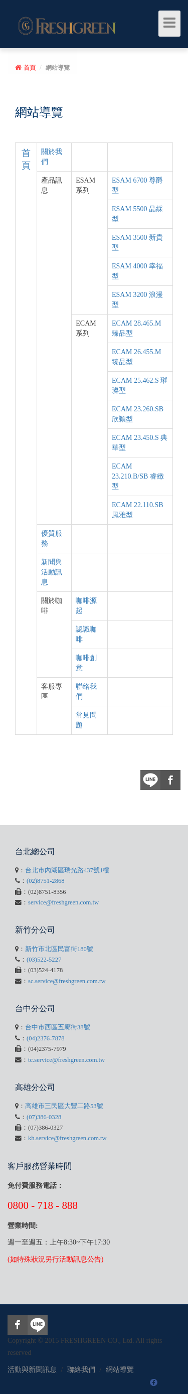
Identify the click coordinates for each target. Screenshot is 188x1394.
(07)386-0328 (44, 1117)
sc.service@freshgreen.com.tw (67, 981)
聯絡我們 (81, 1369)
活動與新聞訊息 (32, 1369)
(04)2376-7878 (46, 1038)
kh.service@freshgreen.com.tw (67, 1138)
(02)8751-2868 (46, 880)
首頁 (30, 67)
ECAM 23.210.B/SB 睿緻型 (138, 476)
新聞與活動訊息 (51, 572)
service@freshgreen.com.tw (63, 902)
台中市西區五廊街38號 (57, 1027)
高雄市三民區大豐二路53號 (64, 1106)
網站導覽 (58, 67)
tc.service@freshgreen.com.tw (66, 1059)
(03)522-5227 (44, 959)
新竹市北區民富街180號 (59, 949)
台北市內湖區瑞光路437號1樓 (67, 870)
